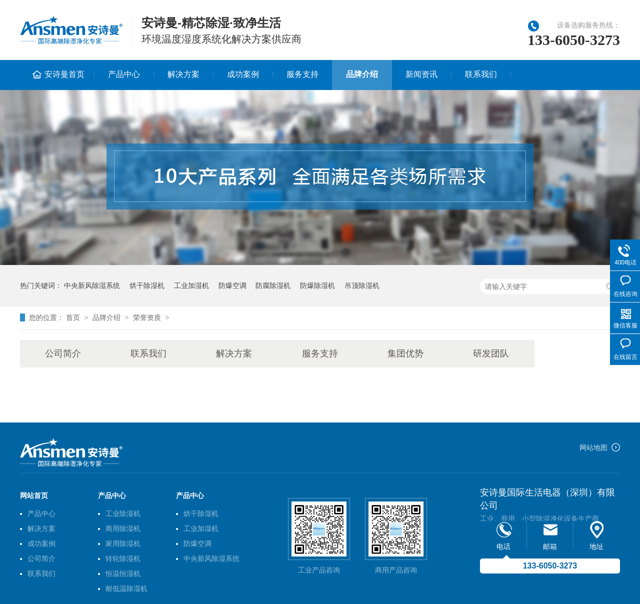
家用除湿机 (123, 544)
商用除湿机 (123, 528)
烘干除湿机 (147, 286)
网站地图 (594, 448)
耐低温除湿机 (127, 588)
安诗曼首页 (64, 74)
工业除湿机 (123, 514)
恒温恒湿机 (123, 574)
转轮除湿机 (123, 558)
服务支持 (302, 74)
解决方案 (184, 74)
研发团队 (491, 353)
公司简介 (63, 353)
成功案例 (243, 74)
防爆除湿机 (317, 286)
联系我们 (481, 74)
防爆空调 (232, 286)
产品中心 (124, 74)
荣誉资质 (147, 318)
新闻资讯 (422, 74)
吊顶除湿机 (362, 286)
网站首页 (34, 496)
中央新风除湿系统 (92, 286)
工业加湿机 (191, 286)
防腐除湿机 (273, 286)
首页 (74, 318)
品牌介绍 (362, 74)
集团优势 (406, 353)
